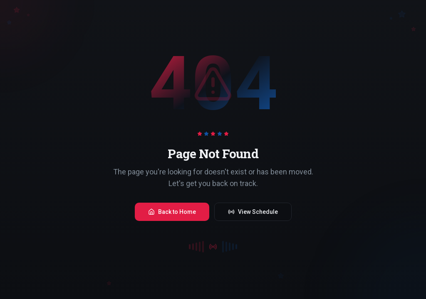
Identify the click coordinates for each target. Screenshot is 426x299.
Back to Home (172, 211)
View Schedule (253, 211)
